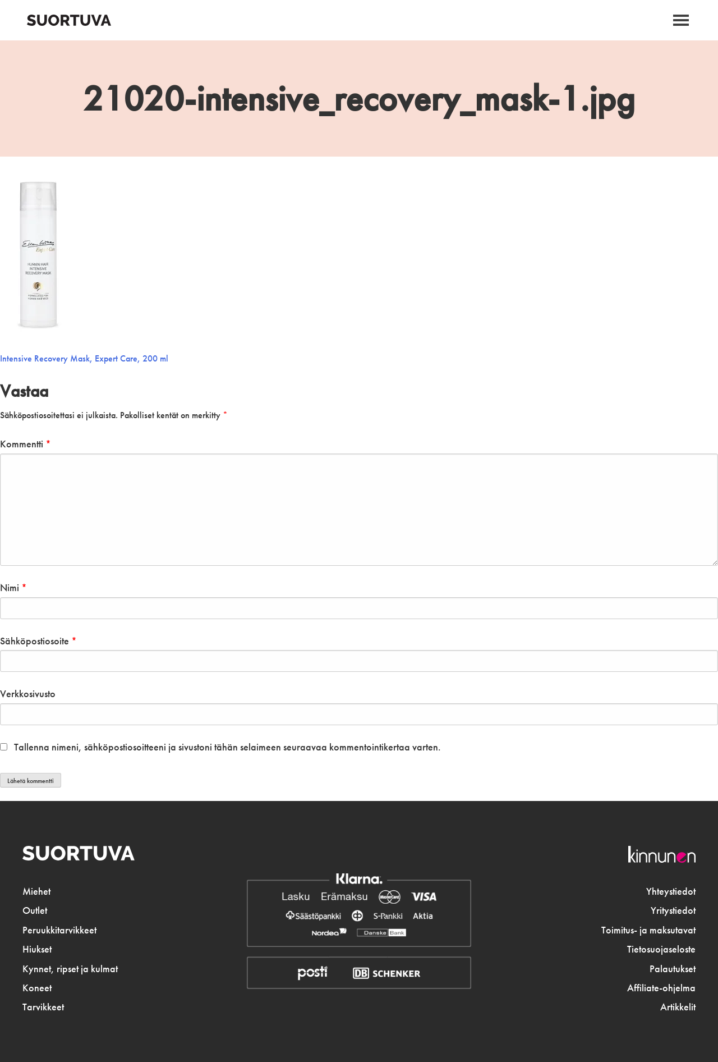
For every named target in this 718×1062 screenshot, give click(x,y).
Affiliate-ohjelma (661, 988)
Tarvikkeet (43, 1007)
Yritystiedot (673, 910)
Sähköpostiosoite (38, 641)
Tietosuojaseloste (661, 949)
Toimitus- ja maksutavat (648, 930)
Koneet (37, 988)
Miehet (36, 891)
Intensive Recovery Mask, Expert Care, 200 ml (84, 358)
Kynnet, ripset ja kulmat (70, 969)
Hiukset (37, 949)
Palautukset (673, 969)
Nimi (13, 588)
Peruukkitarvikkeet (59, 930)
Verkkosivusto (28, 694)
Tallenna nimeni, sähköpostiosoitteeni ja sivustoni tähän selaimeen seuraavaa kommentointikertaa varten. (227, 747)
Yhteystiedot (671, 891)
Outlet (34, 910)
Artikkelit (678, 1007)
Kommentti (25, 444)
